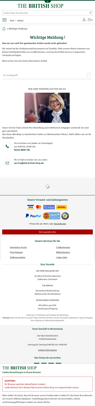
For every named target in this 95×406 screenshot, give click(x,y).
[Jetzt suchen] (90, 12)
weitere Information (47, 350)
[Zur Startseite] (3, 29)
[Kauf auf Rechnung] (49, 207)
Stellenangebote (17, 257)
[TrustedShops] (65, 216)
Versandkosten (60, 224)
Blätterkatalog (63, 252)
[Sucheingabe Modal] (44, 75)
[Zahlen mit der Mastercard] (38, 207)
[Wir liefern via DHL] (61, 207)
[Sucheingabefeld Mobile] (45, 12)
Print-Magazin (16, 252)
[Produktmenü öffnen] (5, 19)
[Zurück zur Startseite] (40, 5)
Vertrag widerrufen (47, 232)
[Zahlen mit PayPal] (34, 216)
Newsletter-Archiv (18, 247)
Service (20, 20)
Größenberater (63, 247)
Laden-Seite (61, 257)
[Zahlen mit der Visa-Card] (30, 207)
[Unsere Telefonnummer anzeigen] (47, 2)
